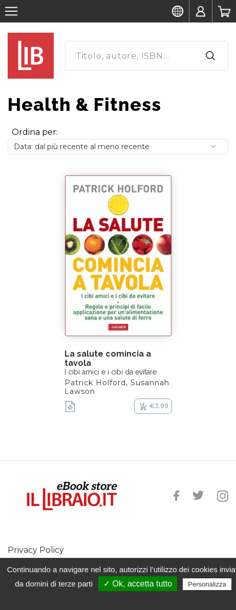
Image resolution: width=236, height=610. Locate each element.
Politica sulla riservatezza (123, 598)
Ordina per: (35, 132)
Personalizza (207, 584)
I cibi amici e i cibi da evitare (111, 372)
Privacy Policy (36, 550)
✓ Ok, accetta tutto (137, 583)
